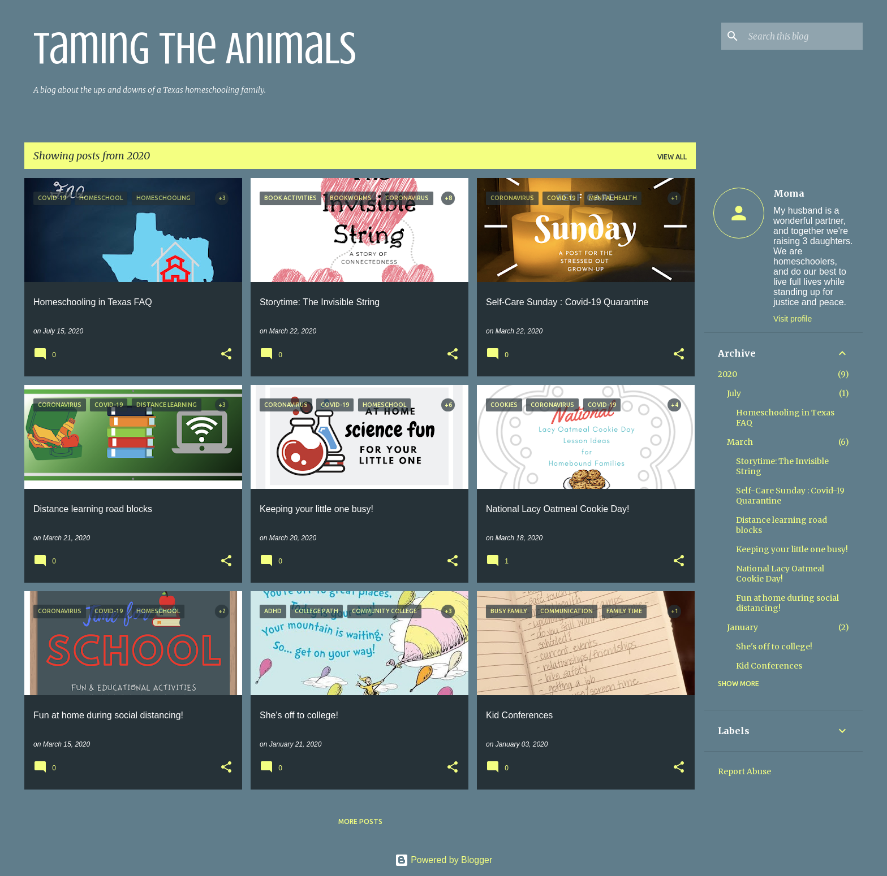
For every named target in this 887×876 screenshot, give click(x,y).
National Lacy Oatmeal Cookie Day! (780, 573)
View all (672, 157)
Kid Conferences (769, 666)
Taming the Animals (194, 48)
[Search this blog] (803, 36)
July (734, 393)
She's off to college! (774, 646)
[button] (226, 355)
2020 (727, 374)
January (742, 627)
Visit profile (792, 318)
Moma (788, 193)
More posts (360, 821)
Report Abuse (744, 771)
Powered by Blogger (444, 860)
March (740, 442)
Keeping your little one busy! (792, 549)
